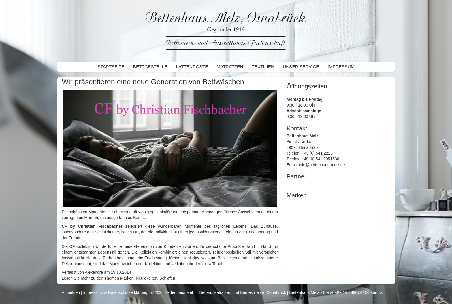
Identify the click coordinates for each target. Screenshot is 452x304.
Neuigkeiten (146, 278)
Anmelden (71, 292)
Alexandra (94, 272)
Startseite (111, 66)
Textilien (263, 66)
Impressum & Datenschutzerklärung (115, 292)
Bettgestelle (150, 66)
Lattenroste (192, 66)
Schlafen (167, 278)
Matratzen (230, 66)
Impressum (341, 66)
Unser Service (301, 66)
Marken (127, 278)
